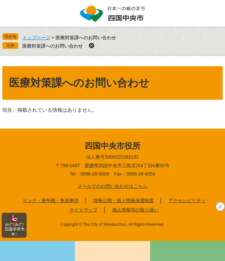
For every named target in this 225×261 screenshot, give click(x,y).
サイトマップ (84, 209)
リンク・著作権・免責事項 (51, 200)
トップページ (36, 37)
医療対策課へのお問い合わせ (52, 46)
